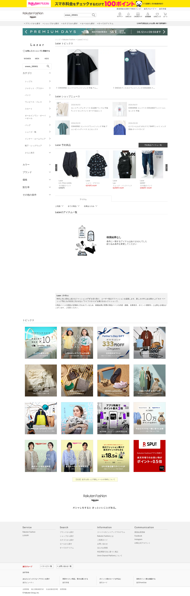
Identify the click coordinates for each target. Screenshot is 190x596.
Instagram (138, 539)
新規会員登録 (139, 532)
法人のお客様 (102, 548)
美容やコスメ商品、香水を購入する (75, 579)
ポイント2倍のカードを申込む (110, 579)
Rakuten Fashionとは (105, 536)
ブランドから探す (67, 532)
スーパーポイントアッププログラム (111, 532)
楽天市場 (162, 9)
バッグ (38, 125)
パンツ (38, 95)
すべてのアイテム (67, 548)
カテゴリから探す (67, 540)
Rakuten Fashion (68, 40)
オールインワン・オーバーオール (38, 116)
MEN (37, 58)
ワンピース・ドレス (38, 102)
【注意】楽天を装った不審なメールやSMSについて (95, 479)
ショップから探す (67, 536)
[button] (70, 171)
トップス (38, 81)
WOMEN (27, 58)
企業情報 (26, 589)
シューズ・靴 (38, 132)
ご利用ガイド (102, 540)
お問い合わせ (102, 544)
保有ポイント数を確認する (146, 579)
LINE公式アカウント (142, 543)
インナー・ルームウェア (38, 138)
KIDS (47, 58)
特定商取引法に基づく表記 (107, 552)
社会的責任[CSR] (52, 589)
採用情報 (63, 589)
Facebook (138, 536)
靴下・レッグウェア (38, 145)
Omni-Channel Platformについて (109, 556)
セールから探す (66, 544)
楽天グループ (149, 9)
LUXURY (26, 535)
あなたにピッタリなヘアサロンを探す (36, 579)
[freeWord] (37, 66)
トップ (57, 40)
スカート (38, 108)
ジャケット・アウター (38, 88)
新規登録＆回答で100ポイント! (129, 9)
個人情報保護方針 (37, 589)
